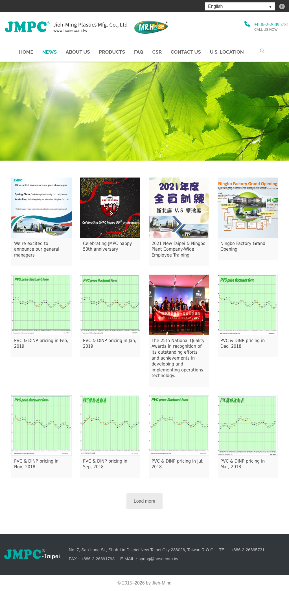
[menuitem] (240, 6)
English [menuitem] (215, 6)
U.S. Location (227, 52)
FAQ (138, 52)
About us (78, 52)
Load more (145, 501)
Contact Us (186, 52)
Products (112, 52)
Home (26, 52)
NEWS (49, 52)
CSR (157, 52)
